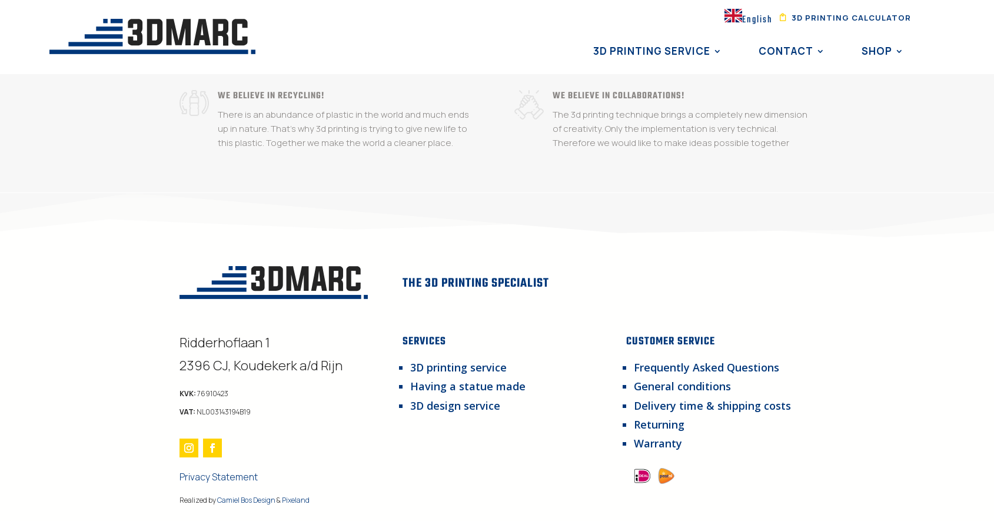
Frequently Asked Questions (706, 367)
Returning (659, 424)
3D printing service (458, 367)
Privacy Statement (218, 476)
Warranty (658, 443)
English (748, 19)
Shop (877, 51)
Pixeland (296, 500)
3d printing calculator (851, 18)
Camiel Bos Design (246, 500)
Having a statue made (468, 386)
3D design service (455, 406)
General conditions (682, 386)
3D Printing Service (651, 51)
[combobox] (749, 19)
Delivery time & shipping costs (712, 406)
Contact (786, 51)
